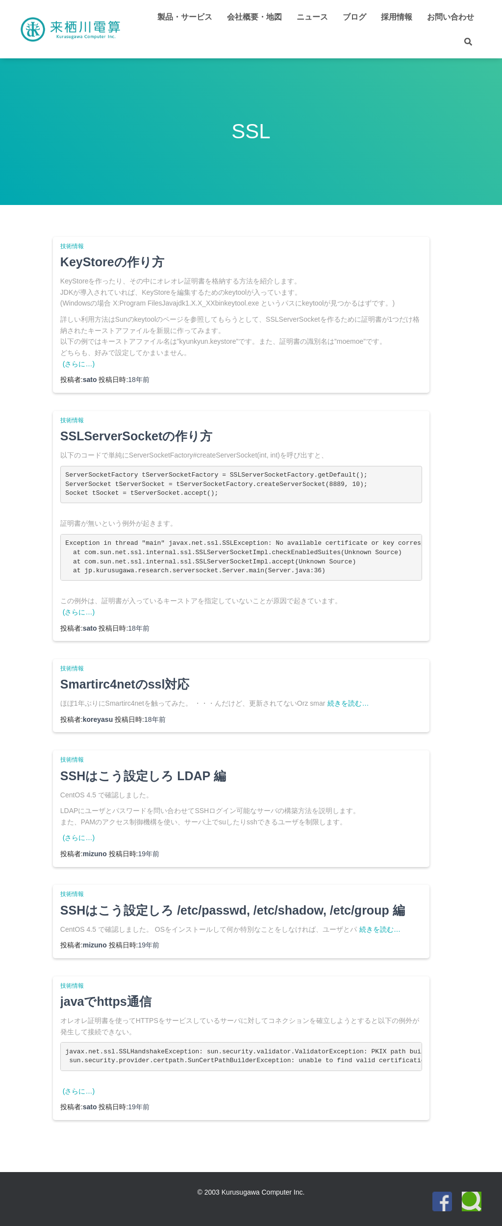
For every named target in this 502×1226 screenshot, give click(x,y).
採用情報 (396, 17)
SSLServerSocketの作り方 (136, 436)
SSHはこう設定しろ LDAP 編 (143, 776)
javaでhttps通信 (105, 1001)
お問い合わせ (450, 17)
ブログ (354, 17)
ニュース (312, 17)
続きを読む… (348, 703)
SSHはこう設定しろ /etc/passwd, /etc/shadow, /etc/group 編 (232, 910)
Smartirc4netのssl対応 (125, 684)
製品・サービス (184, 17)
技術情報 (72, 246)
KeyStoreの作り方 (112, 262)
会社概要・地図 (254, 17)
